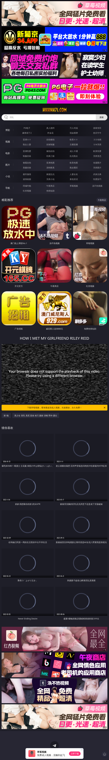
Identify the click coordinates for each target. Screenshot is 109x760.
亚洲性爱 (27, 151)
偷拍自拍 (50, 151)
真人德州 (50, 128)
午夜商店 (50, 185)
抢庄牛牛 (97, 132)
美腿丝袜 (27, 167)
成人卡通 (74, 151)
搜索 (102, 117)
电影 (7, 153)
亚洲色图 (50, 162)
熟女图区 (74, 167)
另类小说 (50, 179)
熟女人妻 (27, 144)
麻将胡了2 (27, 132)
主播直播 (74, 144)
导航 (7, 187)
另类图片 (97, 167)
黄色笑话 (74, 179)
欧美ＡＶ (74, 139)
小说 (7, 176)
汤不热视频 (97, 185)
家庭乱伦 (50, 174)
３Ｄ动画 (97, 139)
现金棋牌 (74, 132)
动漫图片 (97, 162)
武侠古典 (97, 174)
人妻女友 (74, 174)
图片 (7, 164)
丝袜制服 (50, 144)
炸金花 (50, 132)
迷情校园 (27, 179)
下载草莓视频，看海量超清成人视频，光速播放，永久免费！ (66, 407)
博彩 (7, 130)
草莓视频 (74, 185)
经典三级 (50, 156)
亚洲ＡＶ (27, 139)
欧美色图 (74, 162)
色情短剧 (50, 190)
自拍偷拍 (50, 139)
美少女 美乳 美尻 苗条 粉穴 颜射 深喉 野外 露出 (35, 415)
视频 (7, 141)
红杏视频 (27, 190)
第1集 (6, 415)
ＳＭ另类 (97, 144)
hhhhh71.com (54, 110)
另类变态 (97, 156)
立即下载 (75, 753)
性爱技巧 (97, 179)
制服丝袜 (27, 156)
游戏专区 (97, 128)
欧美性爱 (97, 151)
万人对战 (74, 128)
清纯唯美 (50, 167)
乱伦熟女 (74, 156)
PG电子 (27, 128)
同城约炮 (27, 185)
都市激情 (27, 174)
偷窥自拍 (27, 162)
